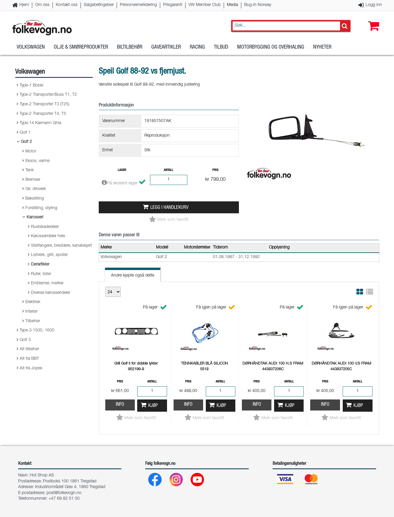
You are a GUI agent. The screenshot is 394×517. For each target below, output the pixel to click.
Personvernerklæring (138, 5)
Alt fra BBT (29, 359)
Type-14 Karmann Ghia (40, 123)
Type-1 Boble (31, 86)
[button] (372, 20)
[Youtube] (198, 481)
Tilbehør (32, 321)
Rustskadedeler (45, 227)
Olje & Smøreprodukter (81, 47)
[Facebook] (155, 481)
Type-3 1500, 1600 (37, 330)
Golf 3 (25, 340)
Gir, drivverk (35, 189)
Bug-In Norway (257, 5)
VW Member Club (204, 5)
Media (232, 5)
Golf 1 (25, 133)
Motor (30, 151)
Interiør (31, 312)
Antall (168, 170)
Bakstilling (34, 199)
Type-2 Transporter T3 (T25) (44, 104)
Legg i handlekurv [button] (169, 207)
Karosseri (35, 217)
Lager (122, 170)
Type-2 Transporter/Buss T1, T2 (48, 95)
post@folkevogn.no (64, 493)
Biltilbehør (129, 47)
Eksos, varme (37, 161)
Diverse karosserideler (50, 293)
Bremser (32, 180)
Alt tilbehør (29, 349)
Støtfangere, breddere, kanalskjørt (61, 246)
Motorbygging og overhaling (270, 47)
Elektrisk (32, 302)
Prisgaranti (172, 5)
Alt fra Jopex (31, 368)
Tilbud (221, 47)
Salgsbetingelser (99, 5)
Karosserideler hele (48, 236)
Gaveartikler (166, 47)
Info (120, 404)
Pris (215, 170)
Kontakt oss (67, 5)
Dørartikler (40, 265)
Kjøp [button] (153, 405)
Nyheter (322, 47)
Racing (197, 47)
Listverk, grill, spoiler (49, 255)
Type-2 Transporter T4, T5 (43, 114)
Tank (29, 170)
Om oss (42, 5)
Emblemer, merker (47, 283)
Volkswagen (31, 47)
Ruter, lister (41, 274)
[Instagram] (176, 481)
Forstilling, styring (41, 208)
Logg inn (374, 5)
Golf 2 (26, 142)
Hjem (24, 5)
